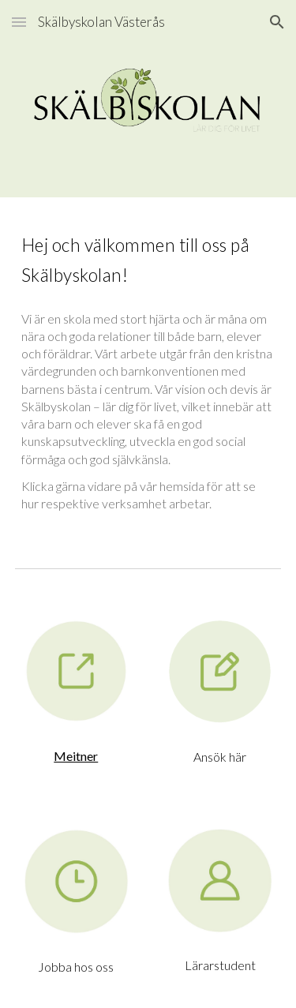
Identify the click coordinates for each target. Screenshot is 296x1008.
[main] (148, 257)
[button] (19, 21)
